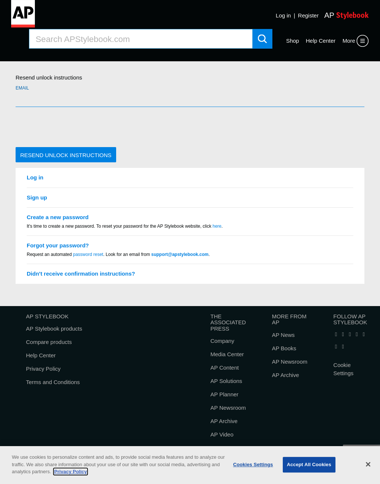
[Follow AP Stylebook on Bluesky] (356, 334)
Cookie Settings (343, 369)
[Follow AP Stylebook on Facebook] (335, 334)
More (349, 41)
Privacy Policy (43, 369)
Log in (283, 15)
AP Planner (224, 394)
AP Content (224, 367)
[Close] (368, 464)
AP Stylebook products (54, 328)
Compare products (49, 342)
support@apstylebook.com (180, 254)
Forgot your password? (58, 245)
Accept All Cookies (309, 464)
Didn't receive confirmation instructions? (81, 273)
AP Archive (224, 421)
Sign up (37, 197)
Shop (292, 41)
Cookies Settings (253, 464)
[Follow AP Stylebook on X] (342, 334)
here (217, 226)
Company (222, 341)
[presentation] (72, 127)
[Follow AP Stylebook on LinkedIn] (350, 334)
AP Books (284, 348)
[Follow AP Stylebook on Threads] (363, 334)
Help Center (320, 41)
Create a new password (58, 217)
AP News (283, 335)
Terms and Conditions (53, 382)
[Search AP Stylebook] (141, 39)
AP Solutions (226, 381)
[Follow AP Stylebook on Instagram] (335, 347)
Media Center (227, 354)
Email (22, 88)
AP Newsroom (228, 408)
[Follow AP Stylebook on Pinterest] (342, 347)
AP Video (221, 434)
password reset (88, 254)
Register (308, 15)
